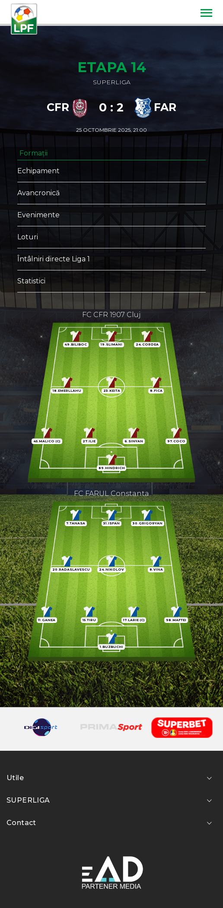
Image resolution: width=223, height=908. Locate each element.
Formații (33, 153)
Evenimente (38, 215)
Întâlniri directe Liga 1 (53, 259)
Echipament (38, 171)
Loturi (27, 237)
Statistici (31, 281)
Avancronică (38, 193)
